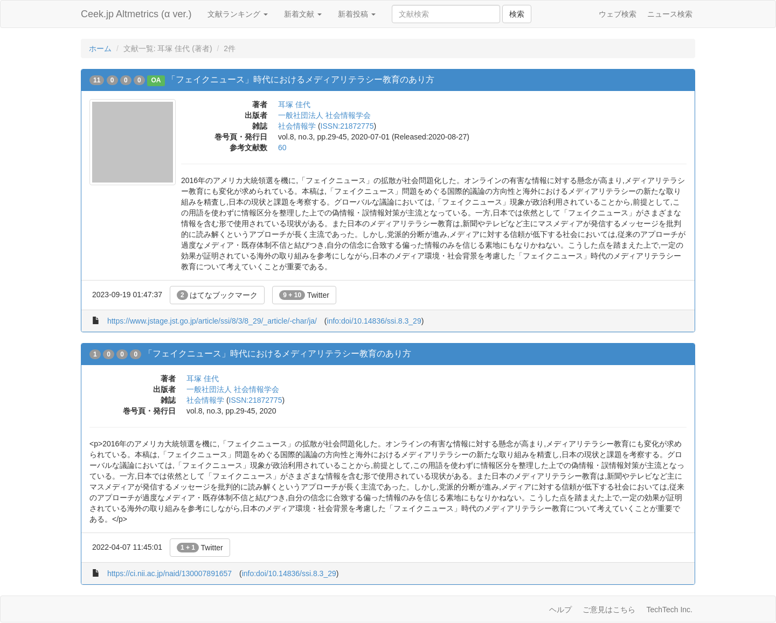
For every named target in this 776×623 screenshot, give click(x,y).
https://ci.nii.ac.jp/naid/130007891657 (169, 573)
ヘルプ (560, 609)
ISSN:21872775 (347, 126)
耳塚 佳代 (294, 104)
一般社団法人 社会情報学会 (324, 115)
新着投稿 (357, 14)
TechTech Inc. (669, 609)
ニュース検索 (669, 14)
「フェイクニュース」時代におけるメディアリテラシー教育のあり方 (300, 79)
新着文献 (303, 14)
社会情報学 (297, 126)
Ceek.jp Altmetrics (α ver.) (136, 14)
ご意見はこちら (609, 609)
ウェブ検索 (617, 14)
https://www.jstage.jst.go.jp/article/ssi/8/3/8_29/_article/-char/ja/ (212, 321)
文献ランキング (237, 14)
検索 (516, 14)
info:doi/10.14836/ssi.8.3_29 (374, 321)
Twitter (304, 295)
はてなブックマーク (217, 295)
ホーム (100, 48)
